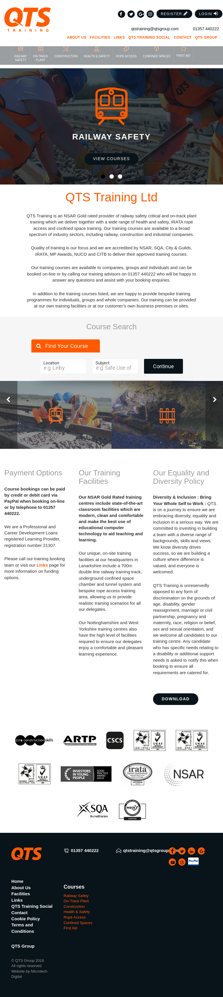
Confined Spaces (78, 923)
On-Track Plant (76, 901)
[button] (175, 7)
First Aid (70, 928)
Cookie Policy (25, 918)
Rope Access (75, 917)
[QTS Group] (27, 13)
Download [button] (176, 699)
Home (17, 881)
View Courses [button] (111, 158)
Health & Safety (77, 912)
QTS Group (208, 31)
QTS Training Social (149, 31)
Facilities (100, 31)
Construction (74, 906)
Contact (182, 31)
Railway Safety (76, 896)
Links (119, 31)
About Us (77, 31)
